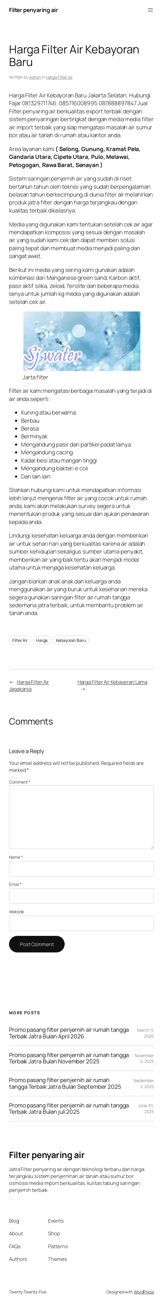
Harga (42, 640)
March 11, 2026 (145, 1033)
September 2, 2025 (143, 1083)
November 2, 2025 (144, 1058)
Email (15, 884)
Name (16, 857)
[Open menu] (150, 10)
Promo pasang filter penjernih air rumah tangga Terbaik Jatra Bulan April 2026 (69, 1033)
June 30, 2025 (146, 1108)
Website (16, 911)
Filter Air (20, 640)
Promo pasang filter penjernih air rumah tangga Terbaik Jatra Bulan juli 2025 (69, 1108)
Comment (19, 782)
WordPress (144, 1292)
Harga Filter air (59, 77)
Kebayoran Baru (71, 640)
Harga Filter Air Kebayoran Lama (112, 681)
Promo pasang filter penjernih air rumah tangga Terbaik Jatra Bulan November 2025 (69, 1058)
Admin (35, 77)
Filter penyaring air (33, 10)
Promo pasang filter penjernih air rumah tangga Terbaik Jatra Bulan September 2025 (65, 1083)
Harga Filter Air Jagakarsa (29, 685)
